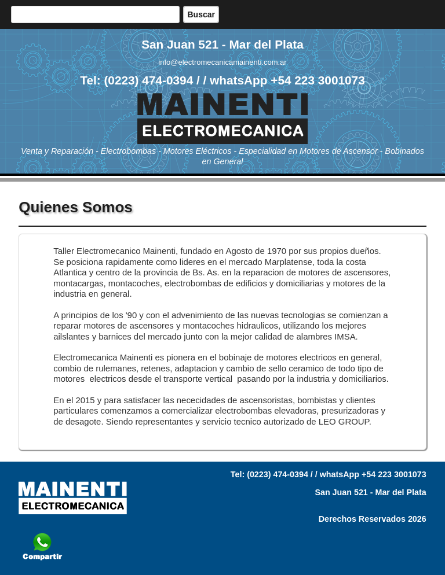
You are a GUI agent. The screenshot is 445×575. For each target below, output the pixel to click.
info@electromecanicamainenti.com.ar (222, 62)
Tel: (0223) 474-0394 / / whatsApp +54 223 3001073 (222, 80)
